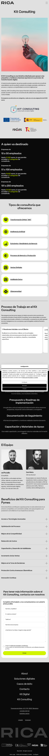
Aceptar (25, 388)
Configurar (24, 382)
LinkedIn (20, 720)
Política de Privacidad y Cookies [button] (24, 754)
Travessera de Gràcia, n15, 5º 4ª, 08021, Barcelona (24, 708)
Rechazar (24, 385)
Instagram (28, 720)
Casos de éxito (24, 684)
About (24, 674)
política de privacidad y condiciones (19, 645)
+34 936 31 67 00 (24, 711)
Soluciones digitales (24, 679)
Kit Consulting (24, 699)
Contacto (25, 689)
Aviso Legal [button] (12, 754)
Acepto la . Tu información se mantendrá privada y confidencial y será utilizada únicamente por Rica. (24, 647)
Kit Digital (24, 694)
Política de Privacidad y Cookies (30, 377)
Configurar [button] (35, 754)
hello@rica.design (24, 713)
